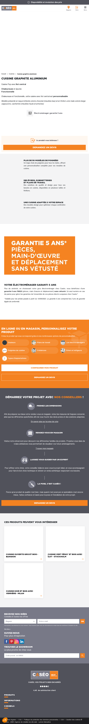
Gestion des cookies (73, 720)
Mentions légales (10, 720)
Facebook (6, 641)
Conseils (9, 706)
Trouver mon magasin (44, 448)
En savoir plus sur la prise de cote (44, 421)
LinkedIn (21, 641)
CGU (20, 720)
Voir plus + (7, 629)
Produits (9, 695)
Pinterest (11, 641)
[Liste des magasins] (20, 621)
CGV (62, 720)
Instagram (16, 641)
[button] (5, 720)
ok (82, 621)
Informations (12, 700)
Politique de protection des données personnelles (41, 720)
